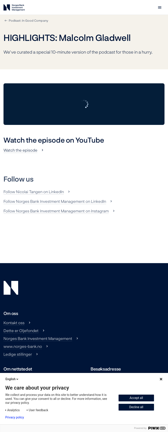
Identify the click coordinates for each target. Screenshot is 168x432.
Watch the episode (20, 150)
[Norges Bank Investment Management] (14, 8)
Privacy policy (14, 417)
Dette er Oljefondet (21, 330)
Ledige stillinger (18, 354)
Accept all (136, 398)
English (12, 379)
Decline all (136, 407)
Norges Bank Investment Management (38, 338)
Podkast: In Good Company (28, 20)
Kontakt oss (14, 322)
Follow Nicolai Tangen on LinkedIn (34, 191)
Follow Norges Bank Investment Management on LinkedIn (55, 201)
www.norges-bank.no (23, 346)
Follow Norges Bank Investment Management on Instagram (56, 210)
